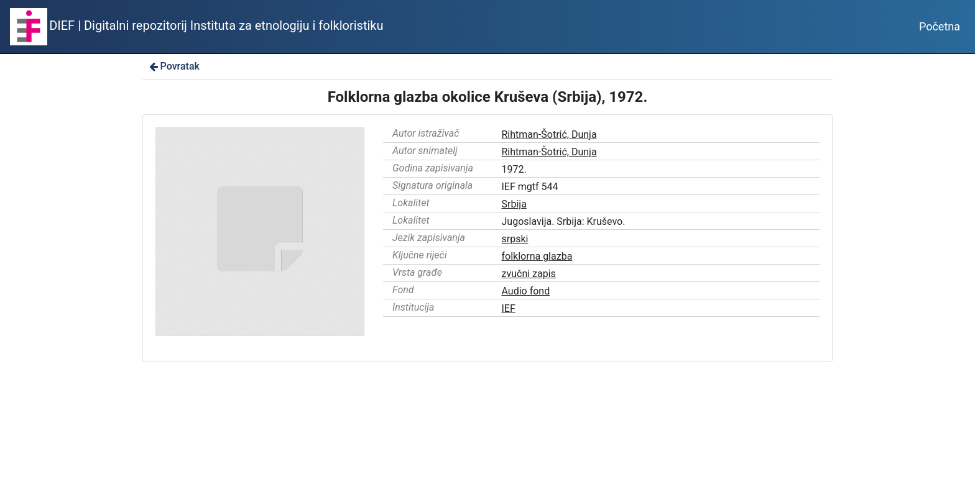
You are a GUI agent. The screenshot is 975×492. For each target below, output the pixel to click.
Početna (939, 26)
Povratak (173, 66)
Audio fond (526, 291)
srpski (515, 239)
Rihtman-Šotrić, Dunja (549, 134)
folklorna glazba (537, 256)
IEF (508, 308)
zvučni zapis (529, 274)
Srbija (514, 204)
